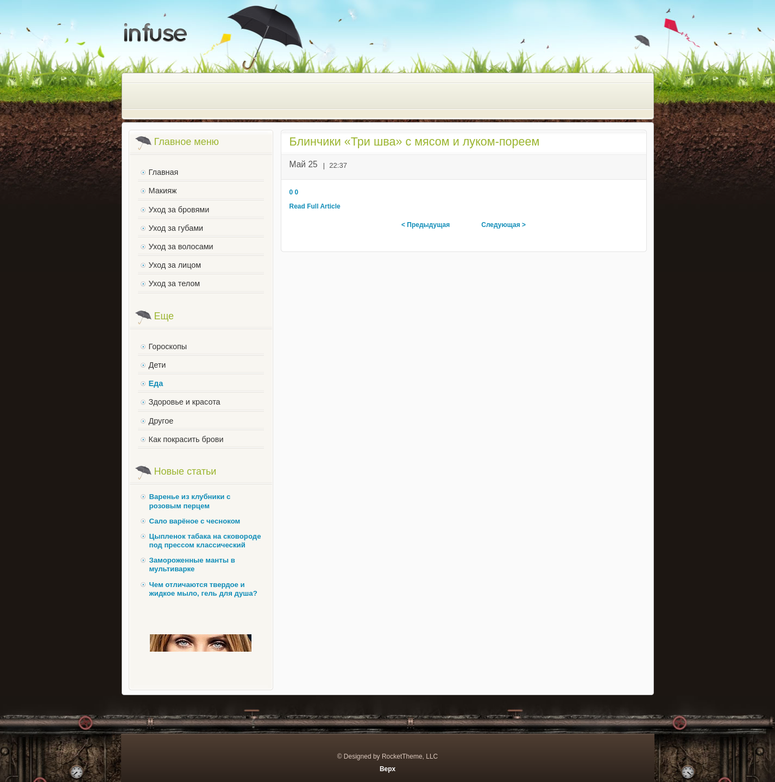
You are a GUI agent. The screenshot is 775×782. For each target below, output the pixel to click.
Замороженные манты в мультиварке (192, 564)
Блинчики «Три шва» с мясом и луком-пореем (414, 141)
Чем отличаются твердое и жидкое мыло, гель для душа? (203, 589)
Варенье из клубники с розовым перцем (190, 501)
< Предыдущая (425, 225)
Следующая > (503, 225)
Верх (387, 769)
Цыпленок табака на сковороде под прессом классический (205, 540)
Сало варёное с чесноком (195, 521)
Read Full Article (315, 206)
